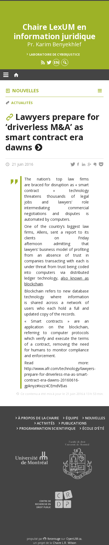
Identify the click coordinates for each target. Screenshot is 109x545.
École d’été (93, 428)
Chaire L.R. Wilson (64, 543)
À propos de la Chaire (38, 418)
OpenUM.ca (73, 539)
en (56, 62)
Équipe (72, 418)
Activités (46, 423)
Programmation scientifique (47, 428)
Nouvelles (25, 90)
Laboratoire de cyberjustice (54, 54)
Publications (74, 423)
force (54, 539)
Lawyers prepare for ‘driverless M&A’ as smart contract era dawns (52, 132)
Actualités (22, 103)
